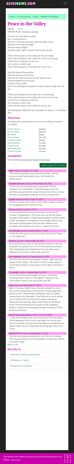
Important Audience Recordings (25, 354)
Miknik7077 (14, 333)
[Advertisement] (37, 409)
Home (12, 16)
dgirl (11, 171)
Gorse (12, 209)
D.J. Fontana (13, 137)
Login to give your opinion (53, 165)
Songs (35, 16)
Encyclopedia (23, 16)
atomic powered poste (19, 315)
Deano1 (12, 241)
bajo (11, 285)
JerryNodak (14, 231)
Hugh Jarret (13, 146)
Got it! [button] (67, 458)
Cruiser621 (14, 272)
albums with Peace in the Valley (35, 160)
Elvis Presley (13, 132)
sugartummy (15, 199)
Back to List (13, 344)
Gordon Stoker (14, 140)
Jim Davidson (15, 257)
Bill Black (12, 135)
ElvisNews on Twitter (19, 360)
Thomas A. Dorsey (30, 32)
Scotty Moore (14, 129)
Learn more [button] (15, 460)
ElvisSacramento (17, 184)
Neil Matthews (14, 148)
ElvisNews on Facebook (21, 366)
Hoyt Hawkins (14, 143)
